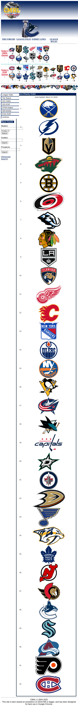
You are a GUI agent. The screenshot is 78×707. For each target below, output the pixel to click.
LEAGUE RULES (54, 40)
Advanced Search (5, 158)
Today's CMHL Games (4, 53)
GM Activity (6, 111)
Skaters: (4, 126)
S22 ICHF (6, 104)
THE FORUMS (8, 39)
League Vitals (7, 95)
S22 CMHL (6, 101)
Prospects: (5, 147)
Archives (5, 117)
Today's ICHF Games (4, 72)
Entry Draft (6, 114)
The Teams (6, 98)
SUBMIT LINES (39, 39)
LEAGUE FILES (23, 39)
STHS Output (7, 108)
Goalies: (4, 138)
